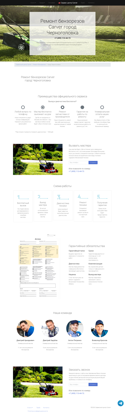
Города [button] (41, 3)
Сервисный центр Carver (23, 64)
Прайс (83, 3)
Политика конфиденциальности (38, 411)
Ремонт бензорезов (39, 64)
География (51, 3)
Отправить (93, 162)
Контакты (91, 3)
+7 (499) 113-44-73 (62, 38)
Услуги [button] (33, 3)
